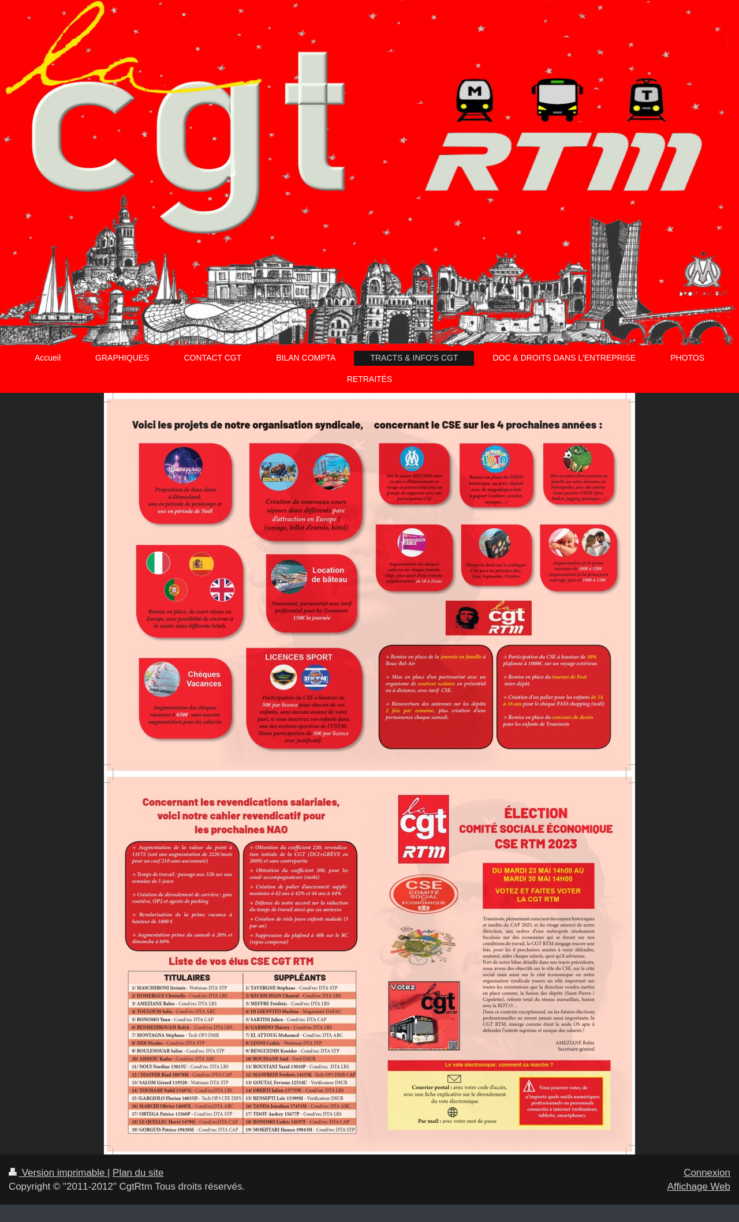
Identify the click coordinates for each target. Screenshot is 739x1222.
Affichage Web (698, 1186)
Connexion (707, 1172)
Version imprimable (58, 1172)
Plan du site (138, 1172)
